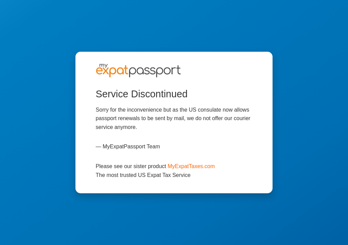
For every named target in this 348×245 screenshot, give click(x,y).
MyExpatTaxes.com (191, 166)
